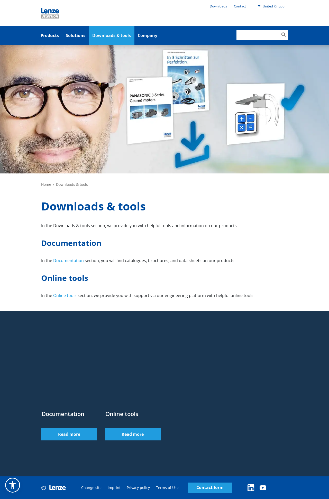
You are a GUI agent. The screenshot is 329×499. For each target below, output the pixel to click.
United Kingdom (272, 5)
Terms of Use (167, 487)
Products (50, 35)
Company (147, 35)
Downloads (218, 6)
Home (46, 184)
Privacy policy (138, 487)
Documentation (68, 260)
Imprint (114, 487)
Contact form (210, 487)
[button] (12, 485)
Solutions (75, 35)
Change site (91, 487)
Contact (240, 6)
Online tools (65, 295)
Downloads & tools (111, 35)
